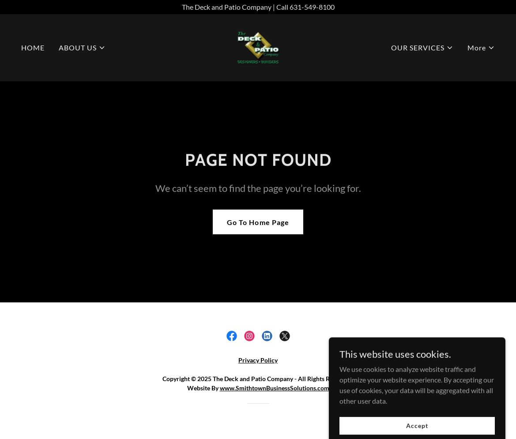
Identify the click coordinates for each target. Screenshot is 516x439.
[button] (82, 47)
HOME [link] (33, 47)
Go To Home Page (258, 222)
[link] (258, 46)
